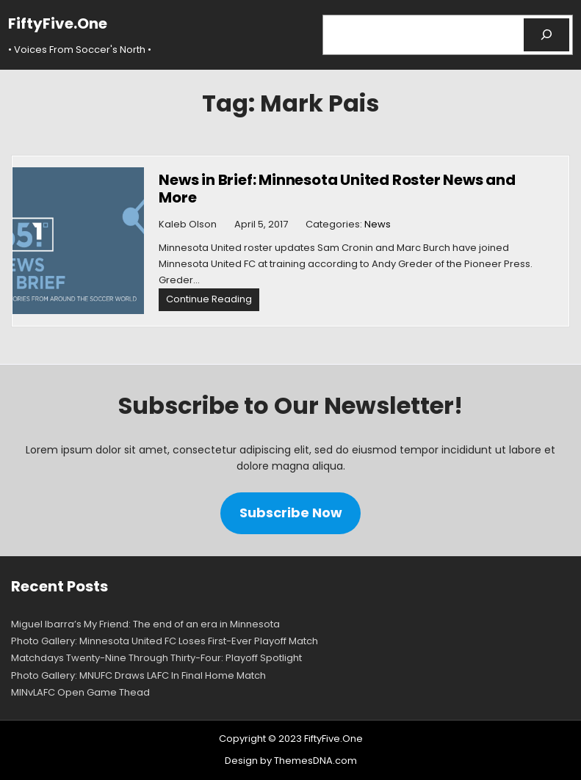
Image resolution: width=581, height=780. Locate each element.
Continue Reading (212, 301)
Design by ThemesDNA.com (291, 761)
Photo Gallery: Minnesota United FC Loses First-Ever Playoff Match (164, 641)
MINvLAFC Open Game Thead (80, 692)
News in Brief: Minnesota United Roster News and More (337, 188)
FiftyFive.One (57, 23)
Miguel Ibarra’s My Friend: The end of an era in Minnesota (145, 624)
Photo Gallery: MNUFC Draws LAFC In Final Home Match (138, 675)
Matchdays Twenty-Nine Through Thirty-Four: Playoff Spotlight (156, 658)
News (377, 224)
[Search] (547, 34)
